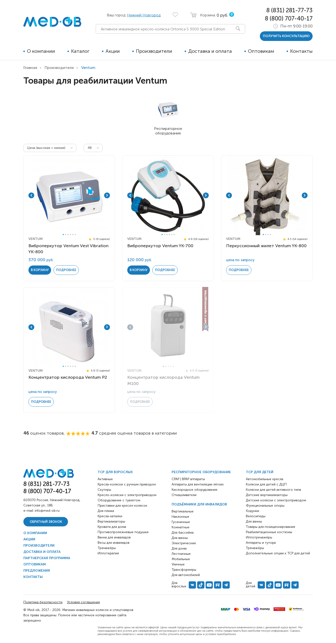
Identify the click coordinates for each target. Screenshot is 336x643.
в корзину (40, 270)
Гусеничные (181, 522)
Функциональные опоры (265, 506)
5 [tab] (73, 234)
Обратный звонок (46, 522)
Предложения (36, 571)
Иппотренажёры (259, 537)
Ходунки (252, 511)
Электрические (184, 543)
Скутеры (104, 490)
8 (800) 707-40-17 (289, 18)
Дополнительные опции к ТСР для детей (278, 553)
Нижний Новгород (144, 15)
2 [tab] (65, 234)
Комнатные (180, 527)
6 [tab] (75, 234)
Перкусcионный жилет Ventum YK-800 (266, 245)
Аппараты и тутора (261, 543)
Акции (113, 51)
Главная (30, 67)
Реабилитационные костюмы (269, 532)
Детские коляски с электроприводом (276, 500)
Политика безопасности (42, 602)
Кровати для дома (112, 527)
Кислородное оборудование (194, 490)
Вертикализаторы (111, 521)
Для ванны (180, 538)
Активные (105, 479)
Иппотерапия (108, 553)
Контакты (301, 51)
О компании (41, 51)
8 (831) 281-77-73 (289, 10)
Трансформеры (184, 570)
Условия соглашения (83, 602)
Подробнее (66, 270)
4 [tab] (70, 234)
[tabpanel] (69, 195)
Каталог (80, 51)
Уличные (178, 564)
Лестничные (181, 554)
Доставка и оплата (210, 51)
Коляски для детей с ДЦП (266, 484)
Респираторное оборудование (201, 472)
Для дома (179, 548)
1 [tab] (63, 234)
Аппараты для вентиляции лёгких (198, 484)
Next (107, 195)
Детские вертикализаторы (267, 495)
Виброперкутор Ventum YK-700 (160, 245)
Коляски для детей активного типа (273, 490)
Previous (31, 195)
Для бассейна (183, 532)
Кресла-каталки (110, 516)
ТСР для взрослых (115, 472)
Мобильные (181, 559)
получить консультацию (286, 36)
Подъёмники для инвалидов (199, 504)
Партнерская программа (46, 558)
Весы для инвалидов (113, 543)
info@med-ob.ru (47, 511)
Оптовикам (261, 51)
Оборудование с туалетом (119, 500)
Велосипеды (255, 516)
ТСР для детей (259, 472)
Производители (154, 51)
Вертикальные (183, 511)
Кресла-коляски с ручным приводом (127, 484)
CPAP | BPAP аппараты (188, 479)
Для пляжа (106, 511)
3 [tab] (68, 234)
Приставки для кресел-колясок (122, 506)
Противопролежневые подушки (123, 532)
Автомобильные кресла (264, 479)
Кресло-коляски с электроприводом (127, 495)
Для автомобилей (186, 575)
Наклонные (180, 517)
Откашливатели (184, 495)
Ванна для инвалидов (114, 537)
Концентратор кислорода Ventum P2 (67, 377)
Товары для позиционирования (270, 527)
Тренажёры (107, 548)
